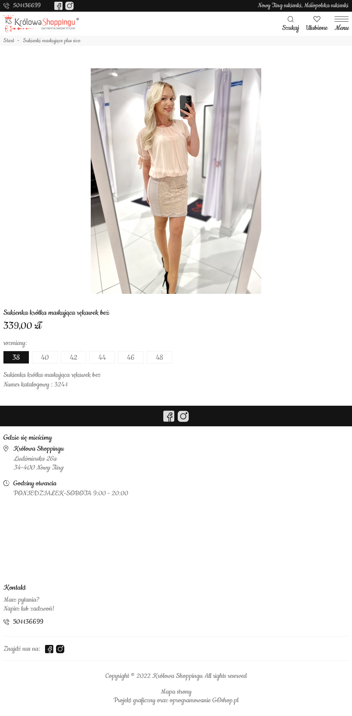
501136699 (27, 5)
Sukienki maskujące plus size (51, 40)
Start (8, 40)
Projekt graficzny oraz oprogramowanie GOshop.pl (176, 700)
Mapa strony (176, 692)
